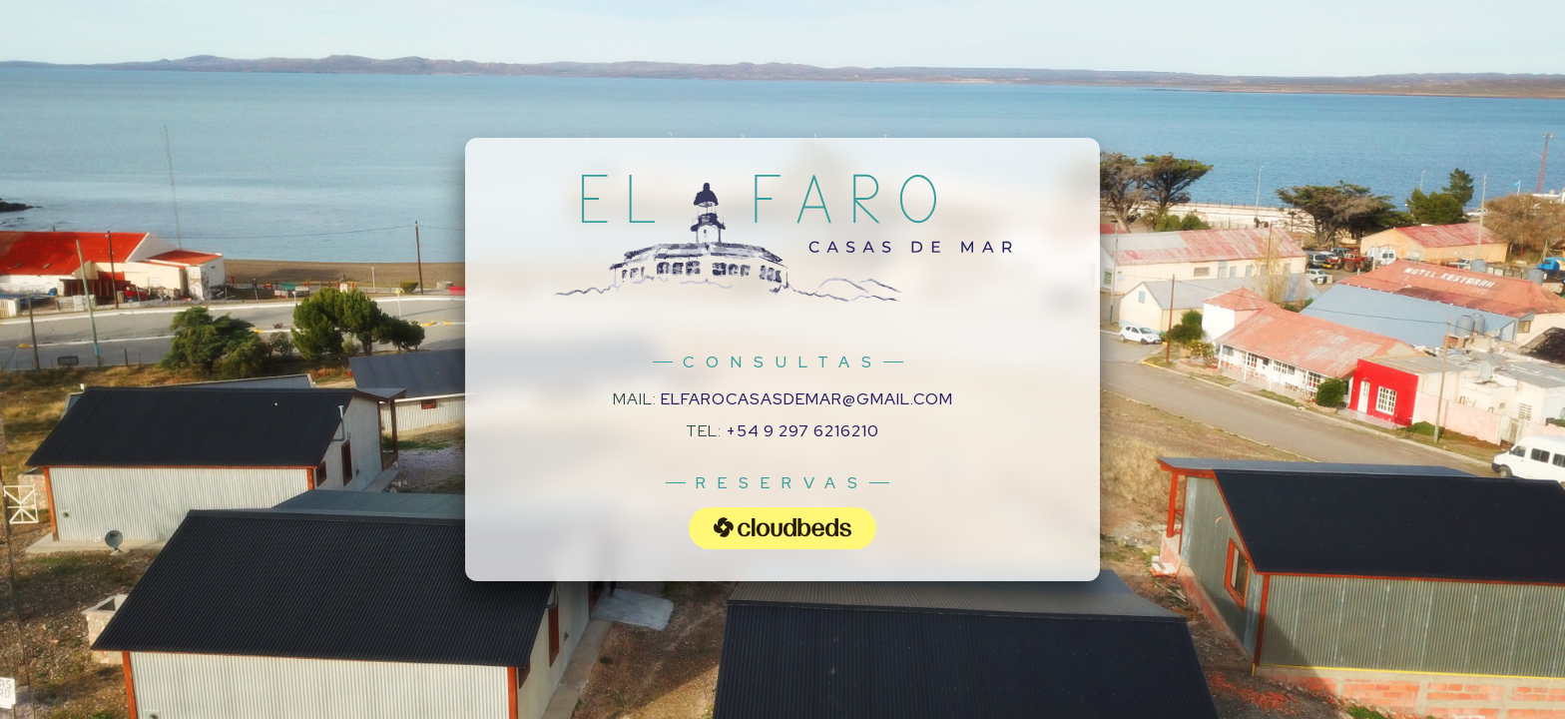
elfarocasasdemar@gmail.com (807, 398)
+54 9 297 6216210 (802, 430)
